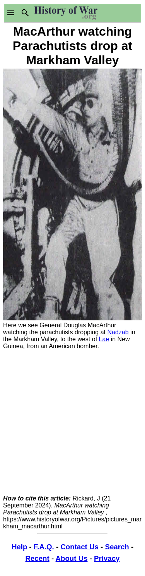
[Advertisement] (72, 422)
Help (19, 547)
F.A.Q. (44, 547)
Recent (37, 558)
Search (117, 547)
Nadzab (118, 332)
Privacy (106, 558)
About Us (72, 558)
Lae (104, 339)
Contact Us (79, 547)
